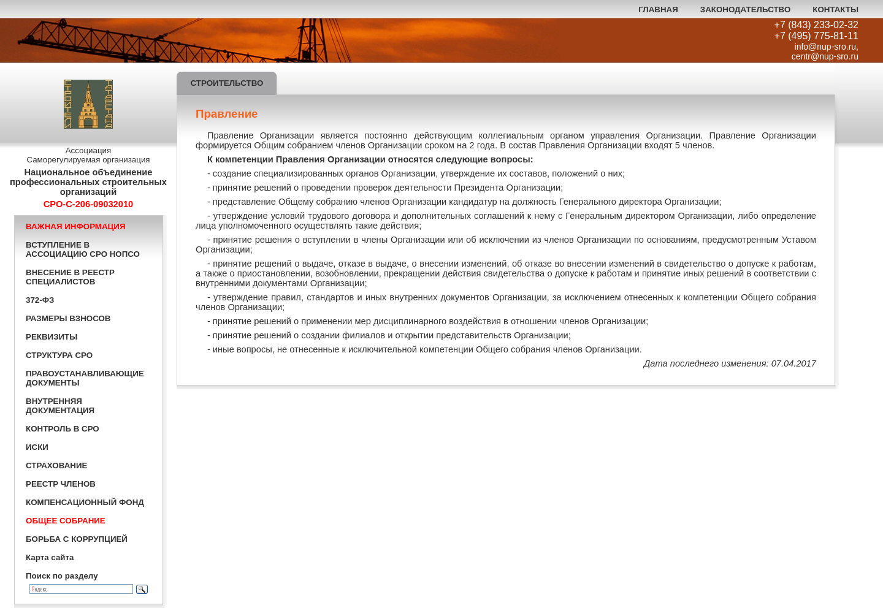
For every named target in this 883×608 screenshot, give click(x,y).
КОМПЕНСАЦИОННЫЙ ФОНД (85, 502)
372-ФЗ (40, 300)
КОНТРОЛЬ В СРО (62, 428)
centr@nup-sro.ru (825, 56)
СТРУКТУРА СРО (59, 355)
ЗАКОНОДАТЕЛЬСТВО (745, 9)
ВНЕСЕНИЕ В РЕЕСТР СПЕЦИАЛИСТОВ (70, 277)
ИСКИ (37, 447)
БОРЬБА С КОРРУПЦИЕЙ (77, 539)
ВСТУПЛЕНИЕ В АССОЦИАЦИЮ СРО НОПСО (83, 249)
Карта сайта (50, 557)
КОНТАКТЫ (835, 9)
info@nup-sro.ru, (826, 46)
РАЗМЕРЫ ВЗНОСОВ (68, 318)
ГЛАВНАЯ (658, 9)
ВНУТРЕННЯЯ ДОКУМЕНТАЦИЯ (60, 406)
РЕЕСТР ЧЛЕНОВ (61, 483)
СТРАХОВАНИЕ (56, 465)
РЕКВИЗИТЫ (51, 336)
